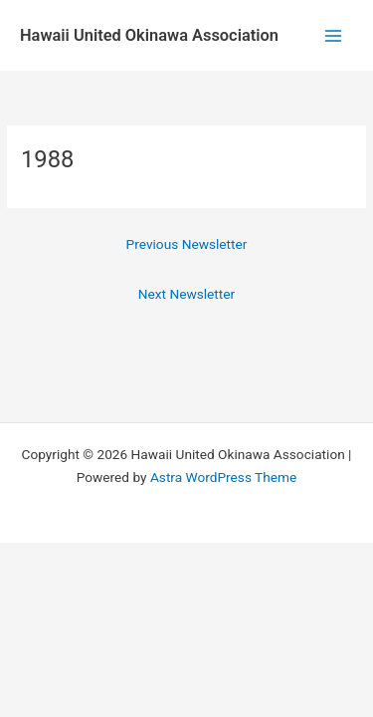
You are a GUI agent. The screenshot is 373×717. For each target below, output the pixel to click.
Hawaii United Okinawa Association (149, 35)
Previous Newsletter (187, 244)
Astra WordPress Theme (223, 477)
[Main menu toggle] (333, 35)
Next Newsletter (186, 294)
